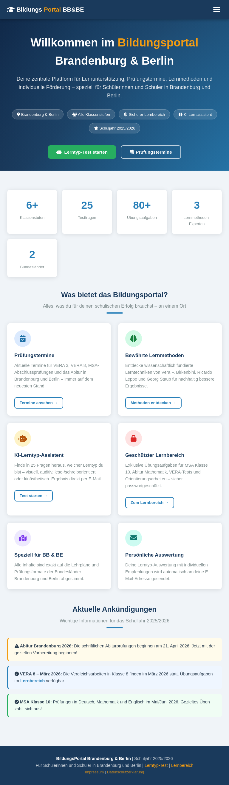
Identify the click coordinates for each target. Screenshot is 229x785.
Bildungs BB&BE (45, 9)
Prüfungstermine (151, 152)
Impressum (94, 772)
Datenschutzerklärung (125, 772)
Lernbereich (32, 680)
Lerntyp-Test (156, 765)
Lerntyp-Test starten (82, 152)
